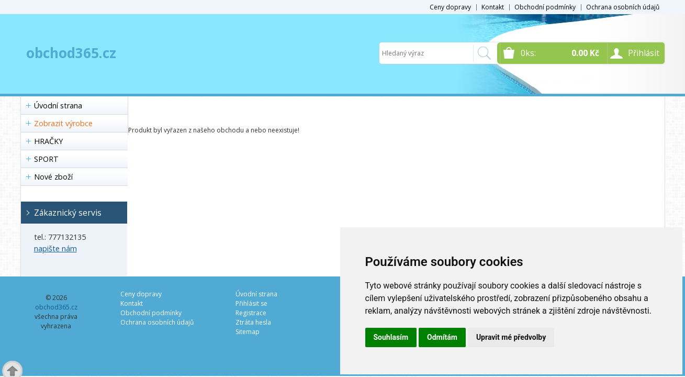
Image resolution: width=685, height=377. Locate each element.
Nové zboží (53, 177)
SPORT (46, 159)
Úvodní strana (58, 105)
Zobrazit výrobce (63, 123)
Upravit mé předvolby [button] (511, 337)
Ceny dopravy (450, 7)
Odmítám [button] (442, 337)
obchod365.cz (71, 52)
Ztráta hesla (253, 322)
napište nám (55, 248)
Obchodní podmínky (545, 7)
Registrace (250, 312)
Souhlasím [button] (391, 337)
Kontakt (492, 7)
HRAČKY (48, 141)
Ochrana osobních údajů (622, 7)
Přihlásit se (251, 303)
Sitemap (247, 331)
